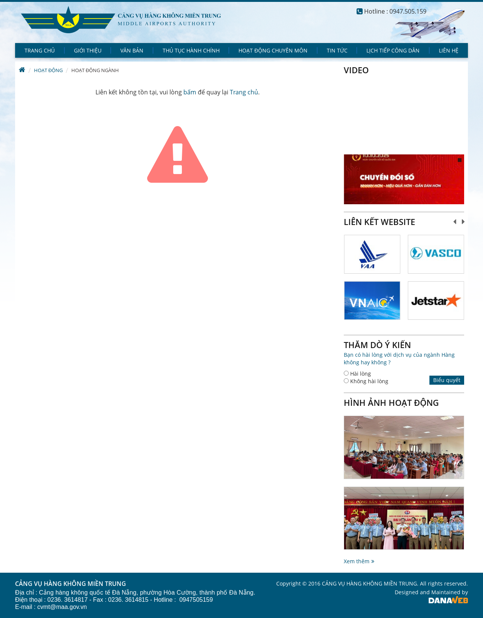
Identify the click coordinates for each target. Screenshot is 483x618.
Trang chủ (244, 92)
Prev (455, 222)
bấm (189, 92)
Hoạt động (48, 70)
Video (356, 70)
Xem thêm (356, 561)
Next (464, 222)
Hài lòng (360, 373)
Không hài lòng (369, 381)
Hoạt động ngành (95, 70)
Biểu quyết (446, 380)
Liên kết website (379, 221)
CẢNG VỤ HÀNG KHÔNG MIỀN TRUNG (70, 584)
